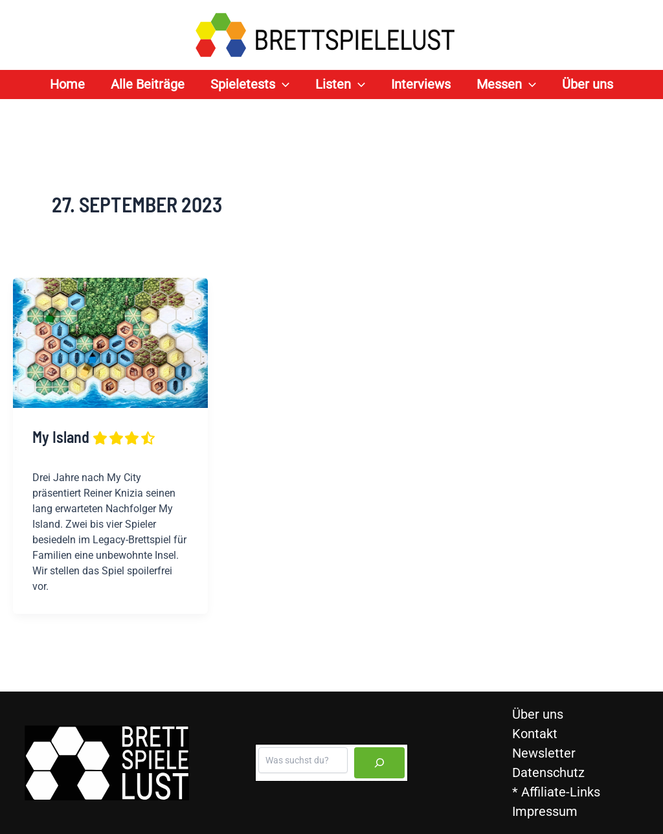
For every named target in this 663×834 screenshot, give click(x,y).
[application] (282, 84)
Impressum (545, 811)
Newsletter (544, 753)
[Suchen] (379, 762)
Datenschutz (548, 772)
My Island (94, 436)
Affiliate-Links (560, 792)
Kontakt (534, 733)
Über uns (537, 714)
